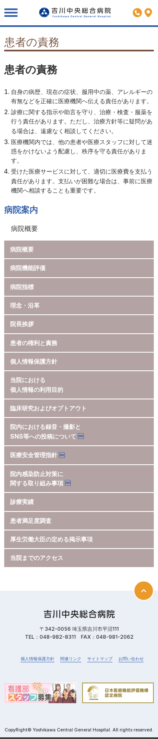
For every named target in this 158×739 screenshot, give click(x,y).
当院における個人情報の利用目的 (36, 384)
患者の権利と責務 (33, 342)
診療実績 (22, 501)
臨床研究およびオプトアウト (48, 408)
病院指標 (22, 286)
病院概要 (22, 249)
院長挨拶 (22, 323)
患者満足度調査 (30, 520)
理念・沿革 (25, 305)
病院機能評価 (28, 267)
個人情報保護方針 (33, 361)
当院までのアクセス (36, 557)
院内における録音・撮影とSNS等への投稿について (45, 431)
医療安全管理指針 (33, 454)
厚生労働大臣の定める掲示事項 (51, 539)
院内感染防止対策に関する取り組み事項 (36, 478)
